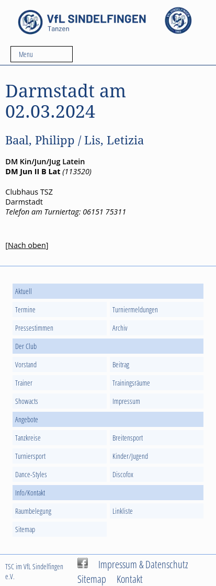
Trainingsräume (131, 383)
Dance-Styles (31, 474)
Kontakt (130, 578)
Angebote (26, 419)
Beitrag (120, 364)
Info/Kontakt (30, 493)
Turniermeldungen (135, 309)
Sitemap (25, 529)
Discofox (122, 474)
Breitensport (127, 438)
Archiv (120, 328)
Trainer (23, 383)
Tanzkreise (28, 438)
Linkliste (122, 511)
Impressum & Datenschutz (143, 564)
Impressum (126, 401)
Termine (25, 309)
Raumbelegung (33, 511)
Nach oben (27, 245)
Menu (26, 54)
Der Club (26, 346)
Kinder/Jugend (130, 456)
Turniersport (30, 456)
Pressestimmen (34, 328)
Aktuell (23, 291)
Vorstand (26, 364)
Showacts (26, 401)
